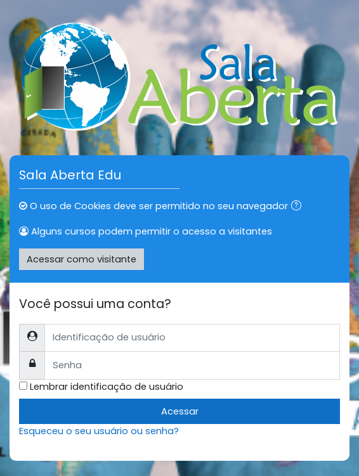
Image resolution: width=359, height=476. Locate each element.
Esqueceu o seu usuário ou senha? (99, 431)
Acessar (180, 411)
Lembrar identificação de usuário (106, 386)
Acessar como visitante (81, 259)
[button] (298, 206)
